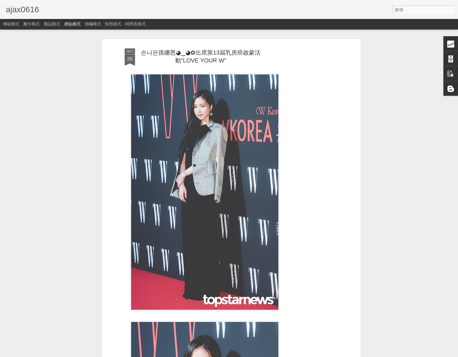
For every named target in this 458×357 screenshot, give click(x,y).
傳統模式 (11, 24)
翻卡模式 (31, 24)
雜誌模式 (52, 24)
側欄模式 (93, 24)
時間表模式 (135, 24)
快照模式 (113, 24)
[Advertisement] (309, 137)
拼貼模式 (72, 24)
